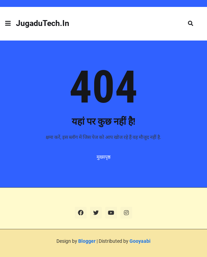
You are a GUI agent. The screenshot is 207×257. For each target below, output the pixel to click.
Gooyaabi (140, 241)
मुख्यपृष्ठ (103, 157)
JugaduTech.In (42, 23)
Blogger (87, 241)
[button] (8, 23)
